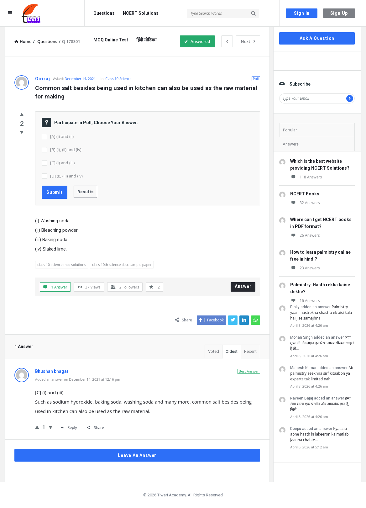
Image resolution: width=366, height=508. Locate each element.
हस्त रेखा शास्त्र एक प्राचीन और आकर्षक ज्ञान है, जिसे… (320, 403)
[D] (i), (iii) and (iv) (66, 176)
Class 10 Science (118, 78)
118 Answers (306, 177)
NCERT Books (304, 193)
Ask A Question (317, 38)
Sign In (302, 13)
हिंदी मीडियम (146, 39)
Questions (104, 13)
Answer (243, 286)
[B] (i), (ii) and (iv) (65, 149)
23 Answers (305, 268)
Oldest (232, 351)
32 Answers (305, 202)
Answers (291, 144)
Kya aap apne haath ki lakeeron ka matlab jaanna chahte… (319, 434)
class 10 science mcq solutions (61, 264)
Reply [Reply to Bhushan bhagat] (69, 427)
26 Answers (305, 235)
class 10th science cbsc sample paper (122, 264)
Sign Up (339, 13)
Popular (290, 130)
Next (248, 41)
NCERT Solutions (141, 13)
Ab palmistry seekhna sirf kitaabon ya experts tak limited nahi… (321, 373)
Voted (213, 351)
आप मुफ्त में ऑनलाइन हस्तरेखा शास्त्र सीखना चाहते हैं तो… (322, 343)
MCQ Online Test (110, 39)
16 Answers (305, 300)
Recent (250, 351)
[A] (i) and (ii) (62, 136)
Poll (256, 78)
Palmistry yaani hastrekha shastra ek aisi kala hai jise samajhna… (321, 312)
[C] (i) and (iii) (62, 163)
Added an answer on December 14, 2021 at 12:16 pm (77, 379)
